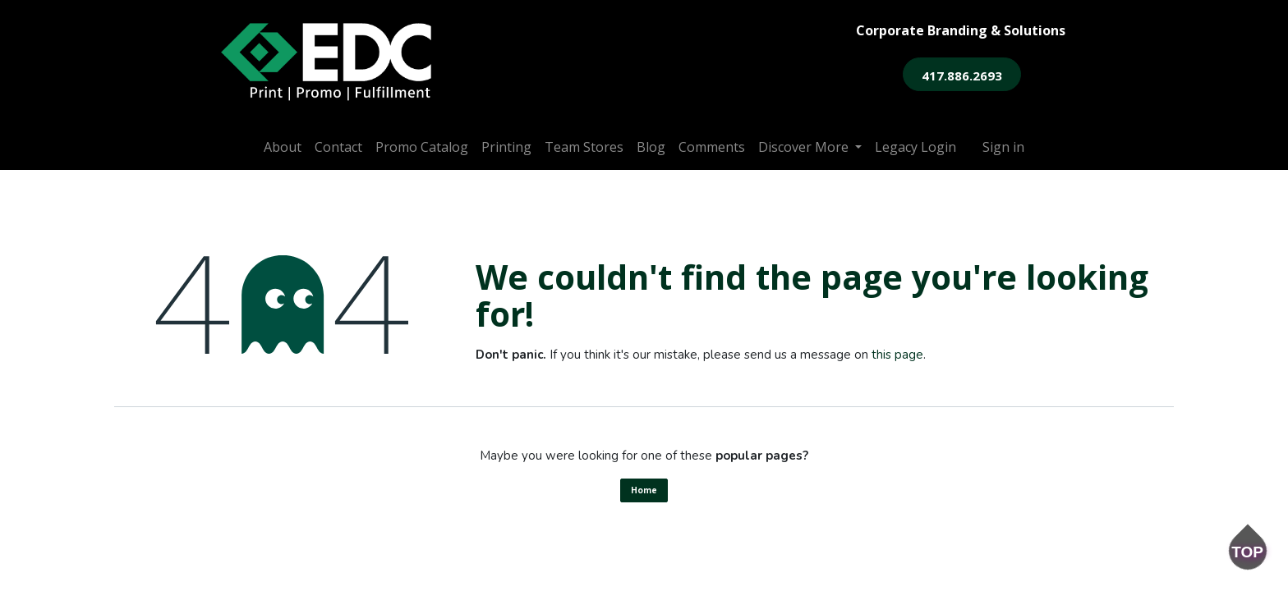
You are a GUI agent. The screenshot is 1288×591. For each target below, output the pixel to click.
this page (897, 354)
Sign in (1003, 147)
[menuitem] (282, 147)
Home (644, 490)
